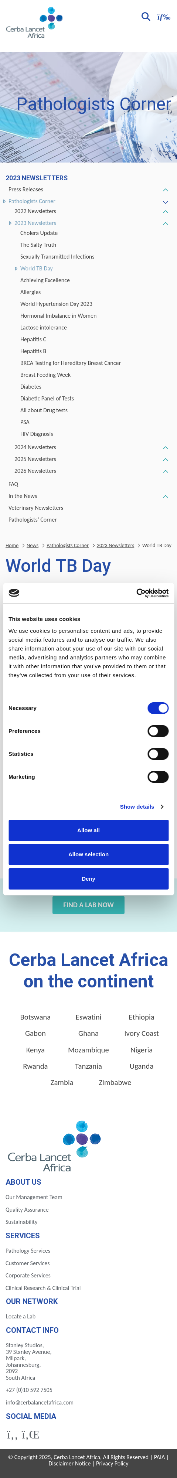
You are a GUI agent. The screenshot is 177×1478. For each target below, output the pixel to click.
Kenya (35, 1050)
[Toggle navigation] (163, 16)
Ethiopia (141, 1017)
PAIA (159, 1457)
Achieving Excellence (45, 280)
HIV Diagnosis (36, 433)
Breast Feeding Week (45, 374)
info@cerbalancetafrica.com (40, 1402)
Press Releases (25, 189)
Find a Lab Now (88, 905)
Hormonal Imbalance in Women (58, 315)
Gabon (35, 1033)
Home (12, 545)
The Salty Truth (38, 244)
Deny (88, 878)
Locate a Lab (20, 1316)
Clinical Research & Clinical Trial (43, 1287)
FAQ (13, 484)
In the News (22, 495)
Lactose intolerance (43, 327)
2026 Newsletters (35, 470)
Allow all (88, 830)
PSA (25, 422)
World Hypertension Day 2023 (56, 303)
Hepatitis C (33, 339)
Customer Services (28, 1263)
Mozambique (88, 1050)
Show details (137, 806)
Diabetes (30, 386)
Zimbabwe (115, 1082)
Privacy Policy (112, 1463)
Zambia (62, 1082)
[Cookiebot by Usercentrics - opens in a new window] (136, 593)
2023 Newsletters (35, 222)
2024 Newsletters (35, 447)
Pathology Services (28, 1250)
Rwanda (35, 1066)
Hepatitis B (33, 351)
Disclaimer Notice (69, 1463)
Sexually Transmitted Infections (57, 256)
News (32, 545)
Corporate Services (28, 1275)
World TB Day (36, 268)
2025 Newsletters (35, 458)
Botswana (35, 1017)
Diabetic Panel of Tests (47, 398)
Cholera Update (39, 232)
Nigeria (141, 1050)
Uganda (142, 1066)
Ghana (88, 1033)
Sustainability (21, 1221)
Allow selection (88, 854)
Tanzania (88, 1066)
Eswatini (89, 1017)
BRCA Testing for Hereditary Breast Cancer (70, 362)
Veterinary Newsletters (35, 507)
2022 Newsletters (35, 211)
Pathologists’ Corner (32, 519)
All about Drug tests (44, 410)
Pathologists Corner (31, 201)
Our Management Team (34, 1197)
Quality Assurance (27, 1209)
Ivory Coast (141, 1033)
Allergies (30, 292)
